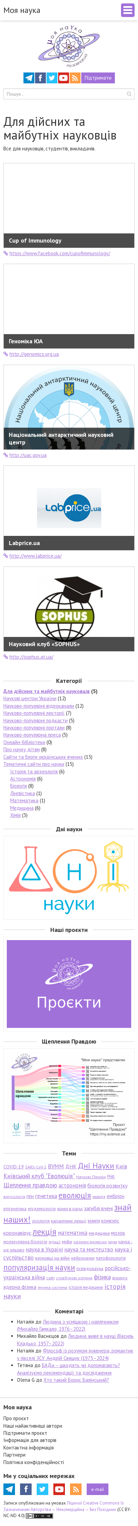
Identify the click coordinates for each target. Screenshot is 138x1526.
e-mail (97, 1489)
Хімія (15, 815)
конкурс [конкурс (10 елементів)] (110, 1220)
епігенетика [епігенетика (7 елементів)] (15, 1209)
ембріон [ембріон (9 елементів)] (115, 1196)
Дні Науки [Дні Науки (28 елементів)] (96, 1165)
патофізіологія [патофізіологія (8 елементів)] (111, 1258)
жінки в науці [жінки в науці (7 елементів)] (70, 1209)
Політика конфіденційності (33, 1462)
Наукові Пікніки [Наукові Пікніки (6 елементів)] (91, 1176)
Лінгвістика (22, 793)
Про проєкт (16, 1418)
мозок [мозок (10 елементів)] (118, 1232)
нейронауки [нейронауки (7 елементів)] (82, 1258)
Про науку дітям (21, 749)
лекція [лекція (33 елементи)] (44, 1231)
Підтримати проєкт (25, 1433)
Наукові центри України (29, 698)
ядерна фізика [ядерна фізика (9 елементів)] (19, 1287)
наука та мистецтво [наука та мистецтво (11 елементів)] (88, 1249)
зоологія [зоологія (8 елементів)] (41, 1221)
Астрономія (23, 778)
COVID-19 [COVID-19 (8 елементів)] (13, 1167)
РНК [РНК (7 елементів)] (111, 1177)
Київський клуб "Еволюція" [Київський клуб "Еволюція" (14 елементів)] (39, 1176)
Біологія (18, 786)
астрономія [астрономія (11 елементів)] (72, 1185)
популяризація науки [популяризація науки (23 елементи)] (39, 1267)
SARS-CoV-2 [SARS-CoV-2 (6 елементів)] (36, 1166)
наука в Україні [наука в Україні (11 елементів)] (44, 1249)
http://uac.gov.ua (25, 455)
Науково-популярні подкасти (35, 720)
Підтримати (98, 78)
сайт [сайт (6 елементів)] (50, 1277)
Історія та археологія (34, 771)
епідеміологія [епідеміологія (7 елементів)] (42, 1209)
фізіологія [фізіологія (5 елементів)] (119, 1278)
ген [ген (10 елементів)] (30, 1196)
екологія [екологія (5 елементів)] (98, 1196)
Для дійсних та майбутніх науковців (46, 691)
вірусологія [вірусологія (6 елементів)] (14, 1196)
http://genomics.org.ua (31, 354)
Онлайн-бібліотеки (24, 742)
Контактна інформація (28, 1447)
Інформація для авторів (29, 1440)
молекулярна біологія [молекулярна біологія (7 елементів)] (25, 1242)
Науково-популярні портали (34, 727)
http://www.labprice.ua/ (32, 556)
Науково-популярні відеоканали (38, 706)
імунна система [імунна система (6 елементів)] (52, 1287)
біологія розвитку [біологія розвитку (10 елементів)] (107, 1185)
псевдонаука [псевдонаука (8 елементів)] (89, 1268)
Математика (24, 800)
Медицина (22, 808)
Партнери (14, 1454)
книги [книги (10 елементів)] (94, 1220)
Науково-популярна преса (32, 735)
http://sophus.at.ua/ (28, 657)
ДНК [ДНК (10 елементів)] (70, 1166)
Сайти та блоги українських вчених (43, 757)
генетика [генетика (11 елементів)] (46, 1196)
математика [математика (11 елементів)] (72, 1232)
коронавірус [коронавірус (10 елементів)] (17, 1232)
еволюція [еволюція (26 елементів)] (74, 1195)
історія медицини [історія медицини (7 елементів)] (86, 1287)
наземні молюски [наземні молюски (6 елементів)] (90, 1241)
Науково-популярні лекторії (34, 713)
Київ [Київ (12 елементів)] (121, 1166)
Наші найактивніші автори (32, 1426)
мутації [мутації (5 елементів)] (55, 1242)
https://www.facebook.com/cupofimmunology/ (56, 253)
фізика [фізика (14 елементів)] (102, 1277)
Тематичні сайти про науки (33, 764)
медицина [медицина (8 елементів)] (99, 1233)
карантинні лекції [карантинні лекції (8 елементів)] (68, 1221)
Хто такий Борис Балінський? (76, 1380)
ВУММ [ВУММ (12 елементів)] (56, 1166)
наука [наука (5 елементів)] (112, 1242)
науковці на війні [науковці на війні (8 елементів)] (52, 1258)
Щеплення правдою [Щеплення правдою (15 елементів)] (30, 1185)
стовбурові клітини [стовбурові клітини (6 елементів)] (74, 1277)
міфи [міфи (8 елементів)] (67, 1241)
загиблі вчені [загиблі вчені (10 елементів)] (98, 1208)
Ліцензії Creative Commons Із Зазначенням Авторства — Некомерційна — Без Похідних (63, 1506)
